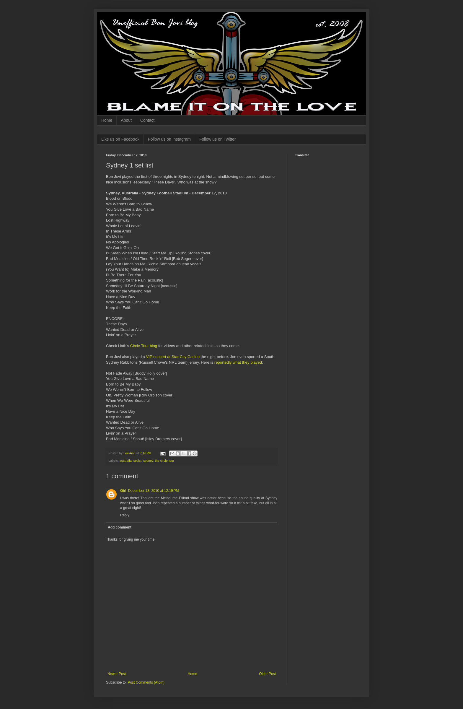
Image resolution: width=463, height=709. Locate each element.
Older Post (267, 674)
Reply (124, 515)
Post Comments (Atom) (146, 682)
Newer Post (116, 674)
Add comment (119, 527)
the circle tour (164, 460)
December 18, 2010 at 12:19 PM (153, 491)
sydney (148, 460)
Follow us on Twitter (217, 139)
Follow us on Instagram (169, 139)
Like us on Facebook (120, 139)
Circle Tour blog (143, 346)
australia (126, 460)
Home (106, 120)
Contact (147, 120)
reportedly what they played (238, 362)
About (126, 120)
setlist (137, 460)
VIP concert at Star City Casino (173, 356)
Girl (123, 491)
